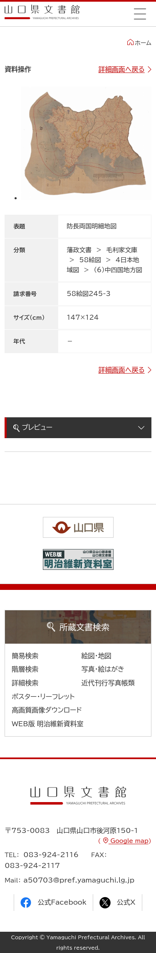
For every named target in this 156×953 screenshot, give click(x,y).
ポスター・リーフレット (43, 696)
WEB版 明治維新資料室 (48, 723)
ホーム (139, 42)
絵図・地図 (96, 655)
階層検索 (25, 669)
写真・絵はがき (103, 669)
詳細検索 (25, 683)
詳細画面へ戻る (122, 69)
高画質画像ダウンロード (47, 710)
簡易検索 (25, 655)
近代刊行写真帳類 (108, 683)
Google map (129, 841)
